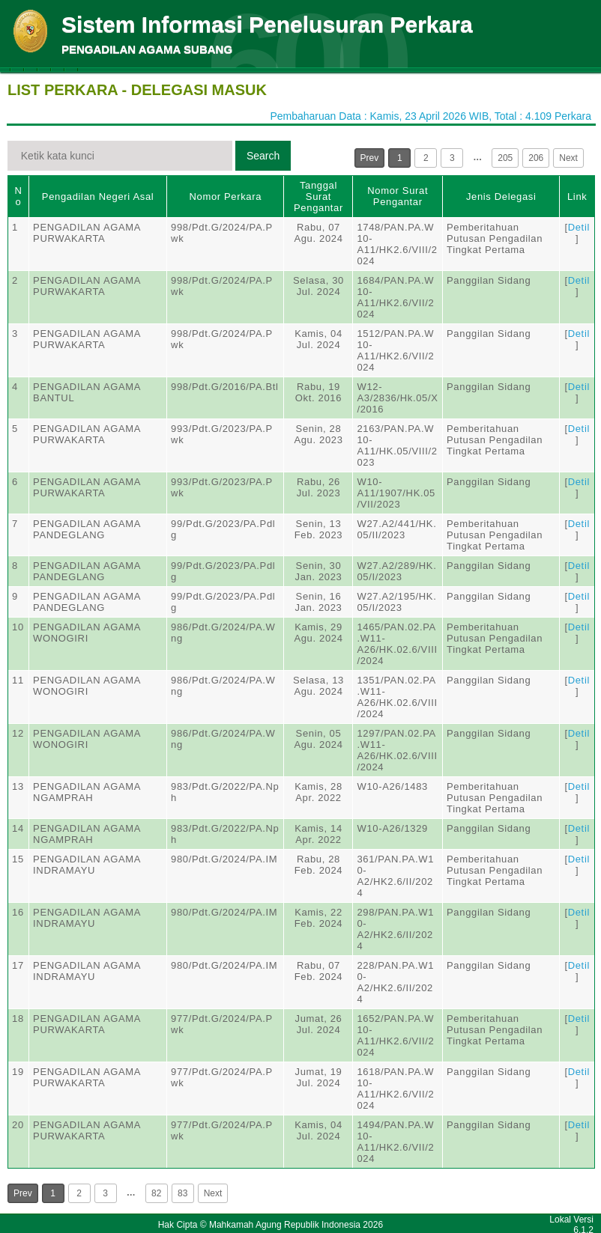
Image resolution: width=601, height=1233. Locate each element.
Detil (579, 227)
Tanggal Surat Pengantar (318, 196)
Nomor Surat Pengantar (397, 196)
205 (505, 158)
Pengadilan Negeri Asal (98, 196)
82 (156, 1193)
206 (535, 158)
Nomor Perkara (225, 196)
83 (182, 1193)
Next (568, 158)
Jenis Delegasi (501, 196)
